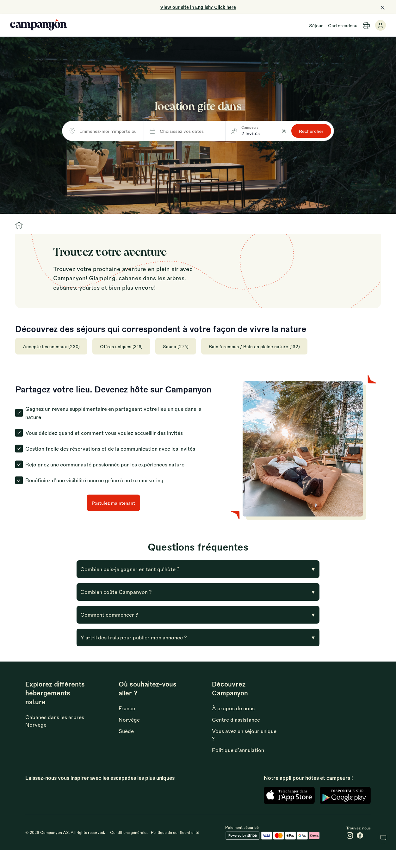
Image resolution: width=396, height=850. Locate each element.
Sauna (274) (176, 346)
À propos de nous (233, 708)
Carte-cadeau (342, 25)
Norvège (129, 720)
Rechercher (311, 130)
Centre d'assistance (236, 720)
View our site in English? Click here (198, 6)
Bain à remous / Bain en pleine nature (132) (254, 346)
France (127, 708)
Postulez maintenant (113, 502)
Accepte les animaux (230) (51, 346)
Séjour (316, 25)
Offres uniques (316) (121, 346)
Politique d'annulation (238, 750)
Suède (126, 731)
